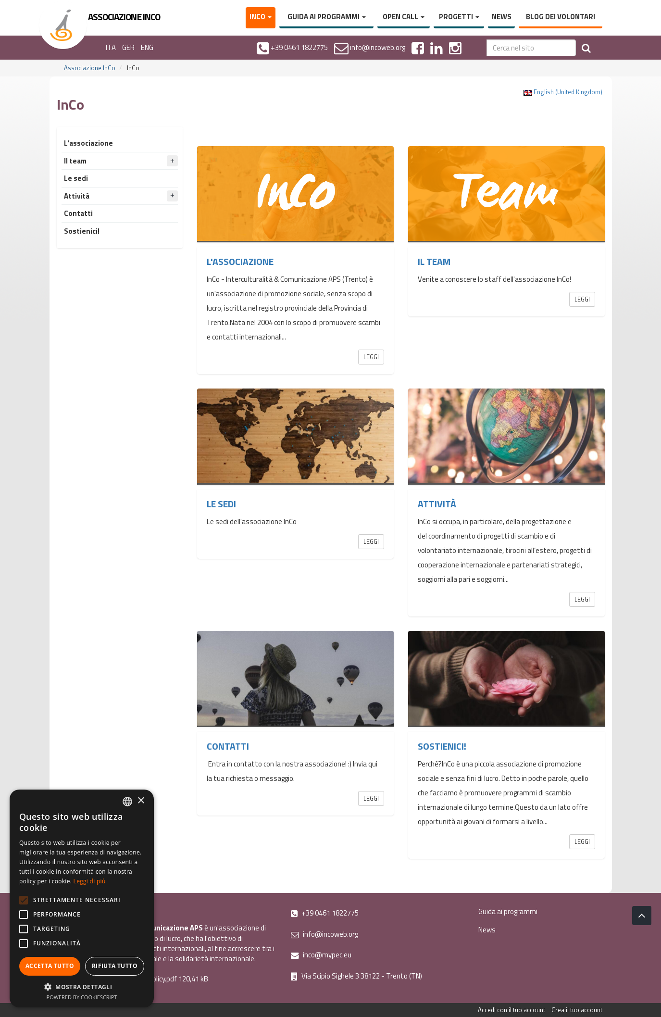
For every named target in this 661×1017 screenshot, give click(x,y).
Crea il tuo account (576, 1010)
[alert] (82, 898)
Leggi (371, 357)
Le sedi (221, 504)
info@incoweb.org (324, 934)
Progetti (459, 16)
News (501, 16)
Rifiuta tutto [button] (114, 966)
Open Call (403, 16)
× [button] (140, 800)
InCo (260, 16)
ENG (147, 47)
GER (128, 47)
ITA (111, 47)
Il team (434, 261)
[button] (81, 986)
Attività (437, 504)
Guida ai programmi (326, 16)
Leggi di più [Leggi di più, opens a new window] (90, 881)
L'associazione (240, 261)
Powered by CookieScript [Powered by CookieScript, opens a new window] (82, 997)
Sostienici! (442, 746)
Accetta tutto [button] (49, 966)
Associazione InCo (89, 68)
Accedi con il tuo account (511, 1010)
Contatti (228, 746)
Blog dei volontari (560, 16)
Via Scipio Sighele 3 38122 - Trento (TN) (356, 975)
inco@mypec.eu (321, 954)
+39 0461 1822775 (325, 912)
